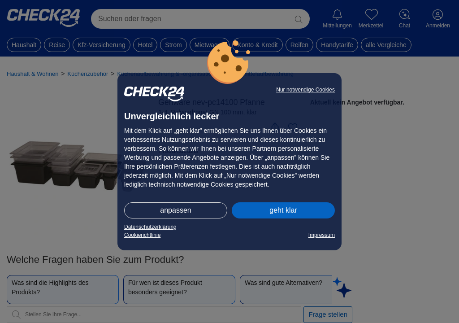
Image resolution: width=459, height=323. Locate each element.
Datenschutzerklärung (150, 227)
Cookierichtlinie (142, 235)
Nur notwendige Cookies (305, 90)
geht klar (283, 210)
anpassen (175, 210)
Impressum (321, 235)
